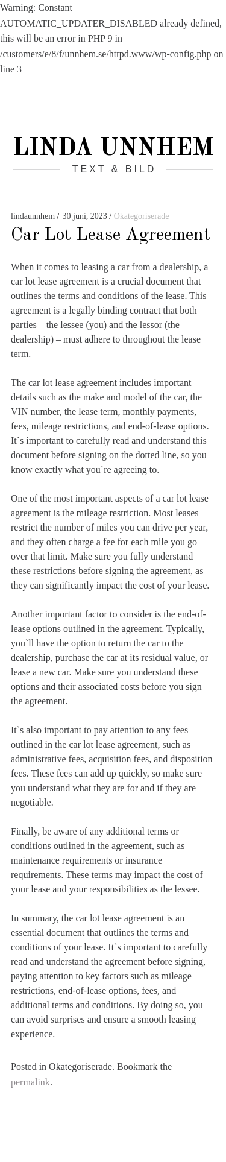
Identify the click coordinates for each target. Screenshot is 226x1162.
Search (207, 13)
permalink (30, 1082)
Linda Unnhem (113, 149)
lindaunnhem (34, 216)
